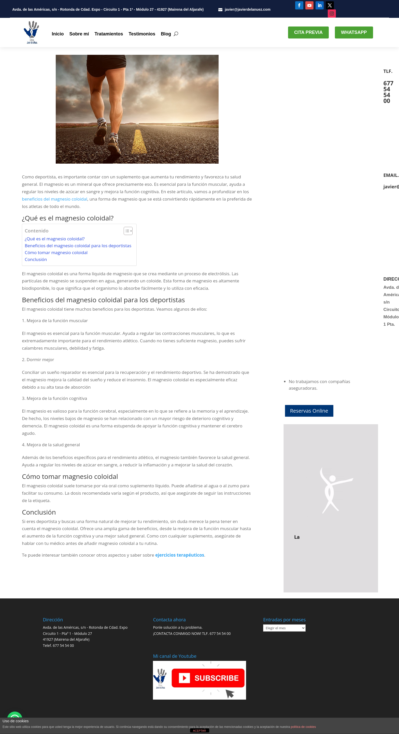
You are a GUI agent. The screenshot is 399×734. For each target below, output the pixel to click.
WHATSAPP (354, 32)
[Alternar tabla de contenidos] (125, 231)
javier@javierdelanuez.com (247, 9)
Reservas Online (309, 410)
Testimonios (142, 33)
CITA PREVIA (308, 32)
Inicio (58, 33)
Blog (166, 33)
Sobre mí (79, 33)
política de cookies (303, 727)
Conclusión (36, 259)
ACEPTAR (199, 730)
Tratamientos (108, 33)
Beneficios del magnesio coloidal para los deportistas (78, 245)
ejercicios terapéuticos (179, 555)
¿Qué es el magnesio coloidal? (54, 239)
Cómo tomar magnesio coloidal (56, 252)
